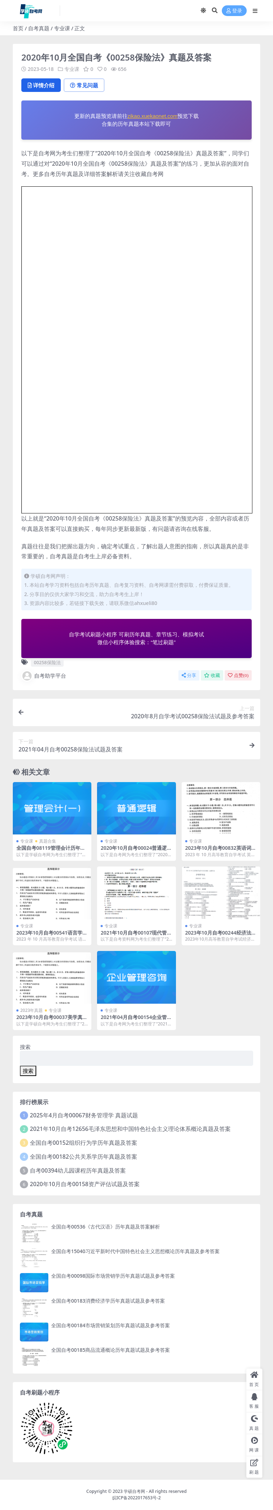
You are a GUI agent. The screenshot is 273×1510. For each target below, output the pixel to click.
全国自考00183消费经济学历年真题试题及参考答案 (108, 1300)
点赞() (238, 675)
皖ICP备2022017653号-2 (136, 1498)
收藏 (212, 675)
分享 (189, 675)
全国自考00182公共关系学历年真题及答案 (83, 1156)
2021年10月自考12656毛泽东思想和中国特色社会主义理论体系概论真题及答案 (130, 1129)
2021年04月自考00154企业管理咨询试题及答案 (136, 1020)
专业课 (62, 28)
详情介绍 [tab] (41, 85)
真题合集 (47, 841)
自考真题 (38, 28)
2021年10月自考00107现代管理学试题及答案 (136, 935)
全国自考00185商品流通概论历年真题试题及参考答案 (110, 1349)
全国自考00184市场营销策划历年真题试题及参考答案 (110, 1325)
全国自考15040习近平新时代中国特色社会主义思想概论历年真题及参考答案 (135, 1251)
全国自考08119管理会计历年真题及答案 (50, 850)
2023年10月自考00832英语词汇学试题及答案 (220, 850)
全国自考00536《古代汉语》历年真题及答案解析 (105, 1226)
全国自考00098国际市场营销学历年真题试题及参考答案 (113, 1275)
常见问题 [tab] (84, 85)
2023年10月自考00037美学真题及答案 (51, 1020)
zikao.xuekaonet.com (153, 116)
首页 (18, 28)
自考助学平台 (43, 676)
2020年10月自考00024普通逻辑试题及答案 (136, 850)
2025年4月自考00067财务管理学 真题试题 (84, 1115)
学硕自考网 (134, 1491)
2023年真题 (31, 1010)
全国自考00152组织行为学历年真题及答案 (83, 1143)
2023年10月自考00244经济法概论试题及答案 (220, 935)
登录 (234, 11)
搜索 (25, 1046)
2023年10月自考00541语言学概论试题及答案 (51, 935)
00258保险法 (47, 662)
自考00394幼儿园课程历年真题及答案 (78, 1170)
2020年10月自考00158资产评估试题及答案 (85, 1184)
